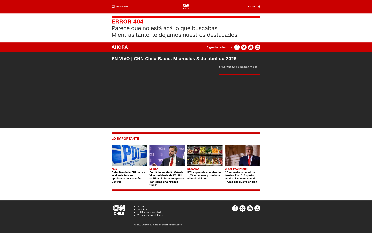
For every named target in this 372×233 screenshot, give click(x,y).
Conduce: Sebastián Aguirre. (238, 66)
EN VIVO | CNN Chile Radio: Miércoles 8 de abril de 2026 (174, 59)
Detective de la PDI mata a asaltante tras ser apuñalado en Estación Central (128, 177)
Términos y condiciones (150, 215)
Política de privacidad (149, 212)
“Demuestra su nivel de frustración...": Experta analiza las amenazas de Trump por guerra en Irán (241, 177)
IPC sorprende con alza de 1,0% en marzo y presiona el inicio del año (204, 175)
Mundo (153, 169)
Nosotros (142, 209)
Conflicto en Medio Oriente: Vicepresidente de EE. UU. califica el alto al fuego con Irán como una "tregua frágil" (166, 178)
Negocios (193, 169)
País (114, 169)
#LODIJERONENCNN (236, 169)
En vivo (141, 206)
